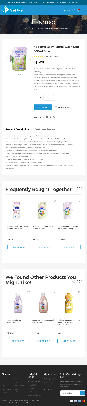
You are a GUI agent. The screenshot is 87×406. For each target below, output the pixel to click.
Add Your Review (53, 56)
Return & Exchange (34, 395)
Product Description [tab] (17, 129)
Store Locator (6, 389)
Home (25, 28)
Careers (4, 382)
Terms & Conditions (34, 381)
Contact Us (5, 392)
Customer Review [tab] (45, 129)
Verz (25, 403)
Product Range (19, 379)
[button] (18, 74)
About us (5, 379)
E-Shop (16, 382)
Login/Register (49, 382)
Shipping (30, 392)
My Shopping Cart (50, 379)
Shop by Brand (19, 386)
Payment (31, 388)
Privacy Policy (32, 385)
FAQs (3, 386)
